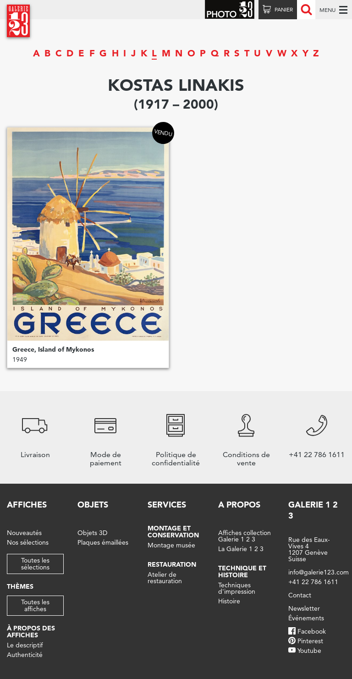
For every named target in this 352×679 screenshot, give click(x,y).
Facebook (311, 631)
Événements (306, 618)
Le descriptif (25, 645)
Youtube (309, 650)
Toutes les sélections (35, 563)
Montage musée (171, 545)
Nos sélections (28, 542)
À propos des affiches (31, 631)
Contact (299, 595)
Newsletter (304, 608)
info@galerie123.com (318, 572)
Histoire (229, 601)
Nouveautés (24, 533)
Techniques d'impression (236, 588)
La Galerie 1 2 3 (241, 549)
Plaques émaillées (102, 542)
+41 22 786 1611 (313, 582)
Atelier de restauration (165, 577)
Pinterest (310, 641)
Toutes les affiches (35, 605)
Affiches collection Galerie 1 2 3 (244, 536)
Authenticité (25, 655)
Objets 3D (92, 533)
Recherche (306, 9)
